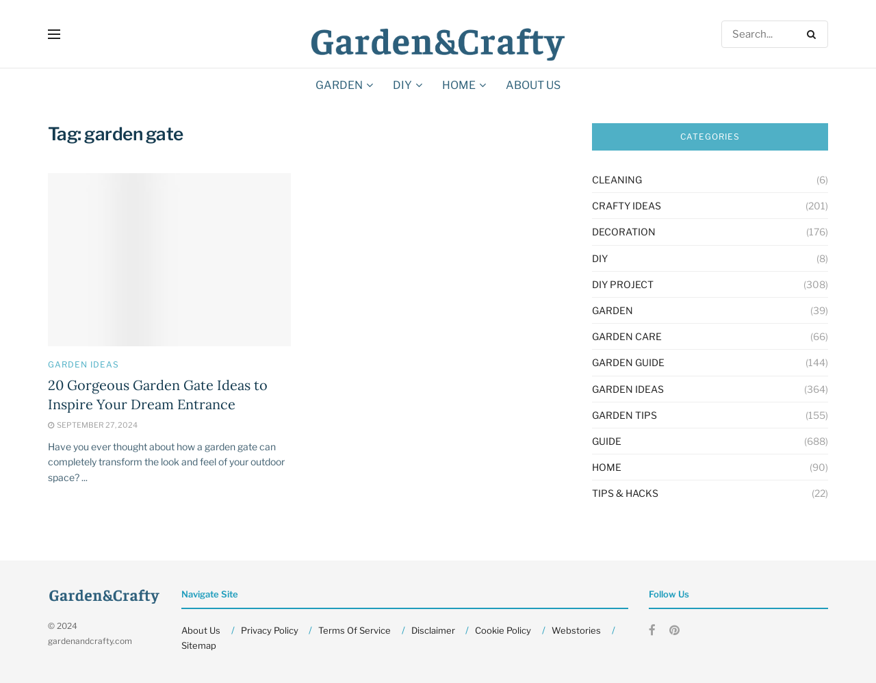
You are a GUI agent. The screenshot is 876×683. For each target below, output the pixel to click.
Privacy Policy (269, 630)
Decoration (624, 231)
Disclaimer (433, 630)
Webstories (576, 630)
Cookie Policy (503, 630)
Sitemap (198, 645)
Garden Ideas (83, 365)
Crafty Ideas (626, 205)
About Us (533, 85)
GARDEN (339, 85)
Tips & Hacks (625, 493)
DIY (402, 85)
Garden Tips (624, 415)
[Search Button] (814, 34)
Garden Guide (628, 362)
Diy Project (623, 284)
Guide (606, 441)
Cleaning (617, 179)
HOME (459, 85)
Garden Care (627, 336)
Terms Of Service (354, 630)
